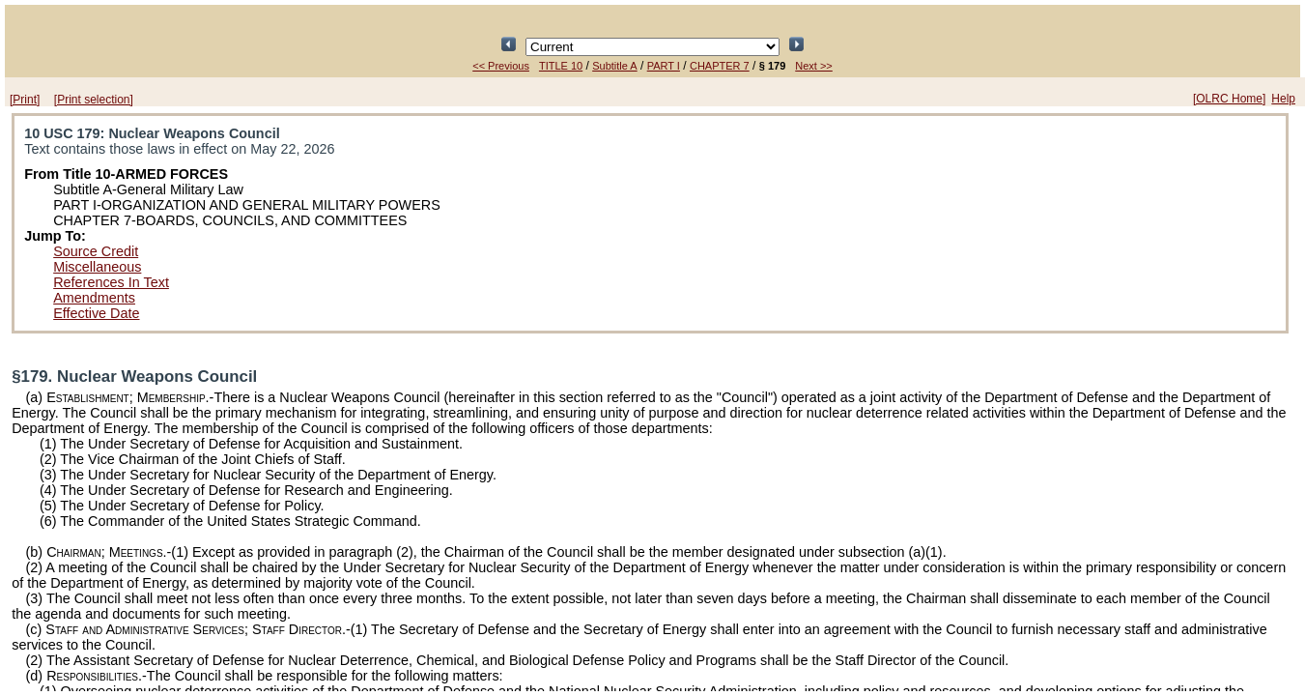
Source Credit (95, 251)
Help (1283, 98)
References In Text (111, 282)
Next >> (814, 66)
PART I (663, 66)
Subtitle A (614, 66)
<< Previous (500, 66)
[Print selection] (93, 99)
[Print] (25, 99)
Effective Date (96, 313)
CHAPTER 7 (720, 66)
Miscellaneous (97, 267)
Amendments (94, 297)
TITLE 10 (560, 66)
